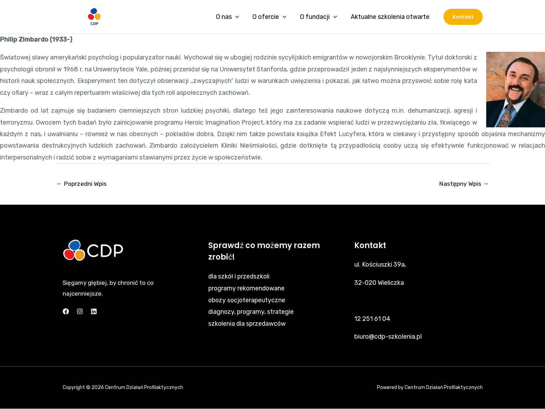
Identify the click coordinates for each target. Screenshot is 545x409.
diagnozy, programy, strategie (251, 311)
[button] (463, 17)
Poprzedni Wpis (82, 184)
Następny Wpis (463, 184)
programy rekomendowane (247, 288)
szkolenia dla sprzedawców (247, 323)
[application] (239, 17)
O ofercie (272, 17)
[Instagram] (80, 312)
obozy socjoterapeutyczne (247, 300)
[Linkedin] (94, 312)
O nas (231, 17)
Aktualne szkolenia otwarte (390, 17)
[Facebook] (66, 312)
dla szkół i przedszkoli (239, 276)
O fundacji (320, 17)
